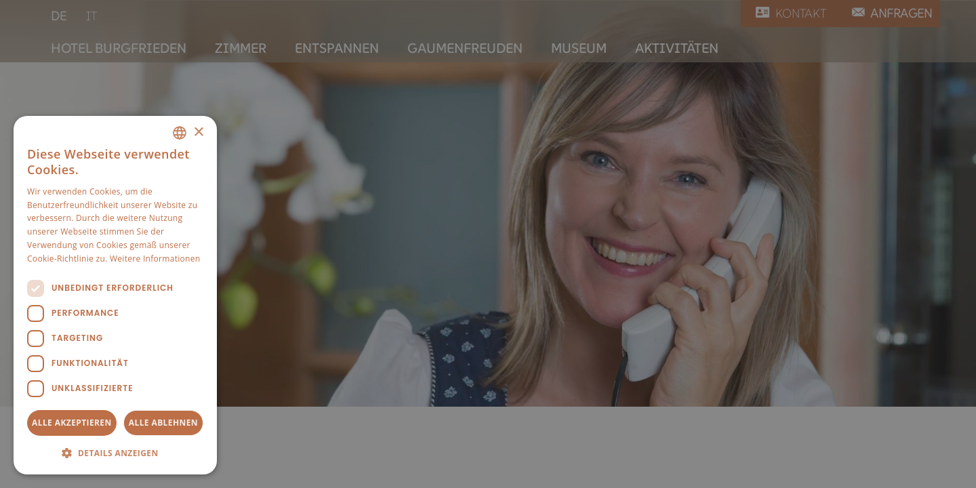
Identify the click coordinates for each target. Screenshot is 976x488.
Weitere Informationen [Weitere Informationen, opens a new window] (155, 258)
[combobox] (179, 133)
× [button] (198, 132)
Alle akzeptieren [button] (72, 422)
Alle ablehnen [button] (163, 422)
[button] (115, 453)
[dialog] (115, 295)
